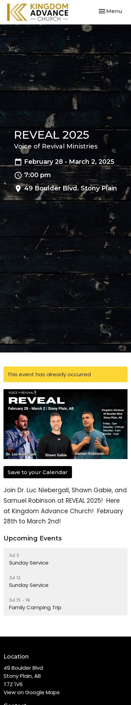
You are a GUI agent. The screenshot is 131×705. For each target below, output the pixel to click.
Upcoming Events (32, 538)
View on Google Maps (31, 692)
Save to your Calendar (38, 472)
